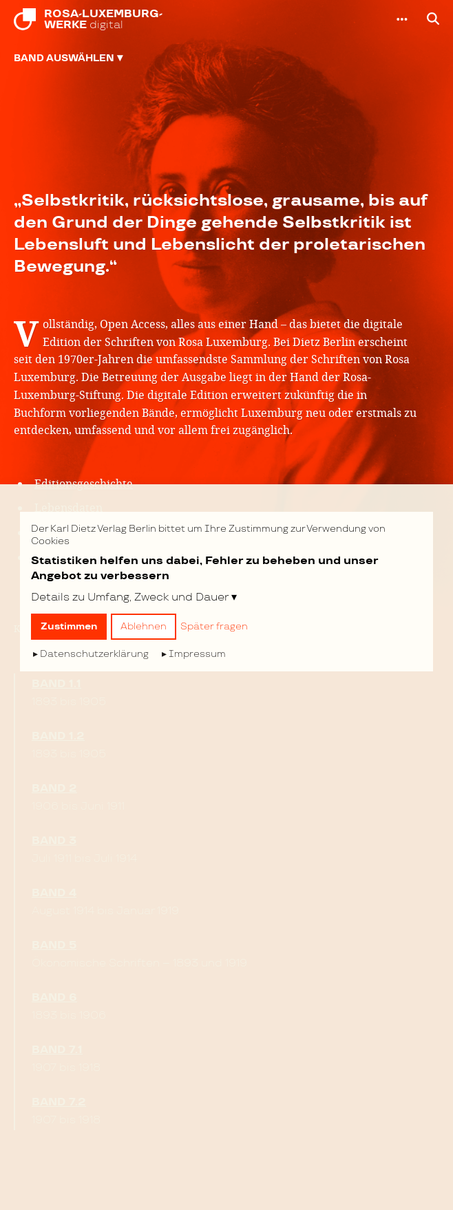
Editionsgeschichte (83, 483)
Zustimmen (69, 626)
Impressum (197, 654)
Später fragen (214, 626)
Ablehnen (143, 626)
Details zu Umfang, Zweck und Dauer (130, 597)
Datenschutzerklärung (94, 654)
